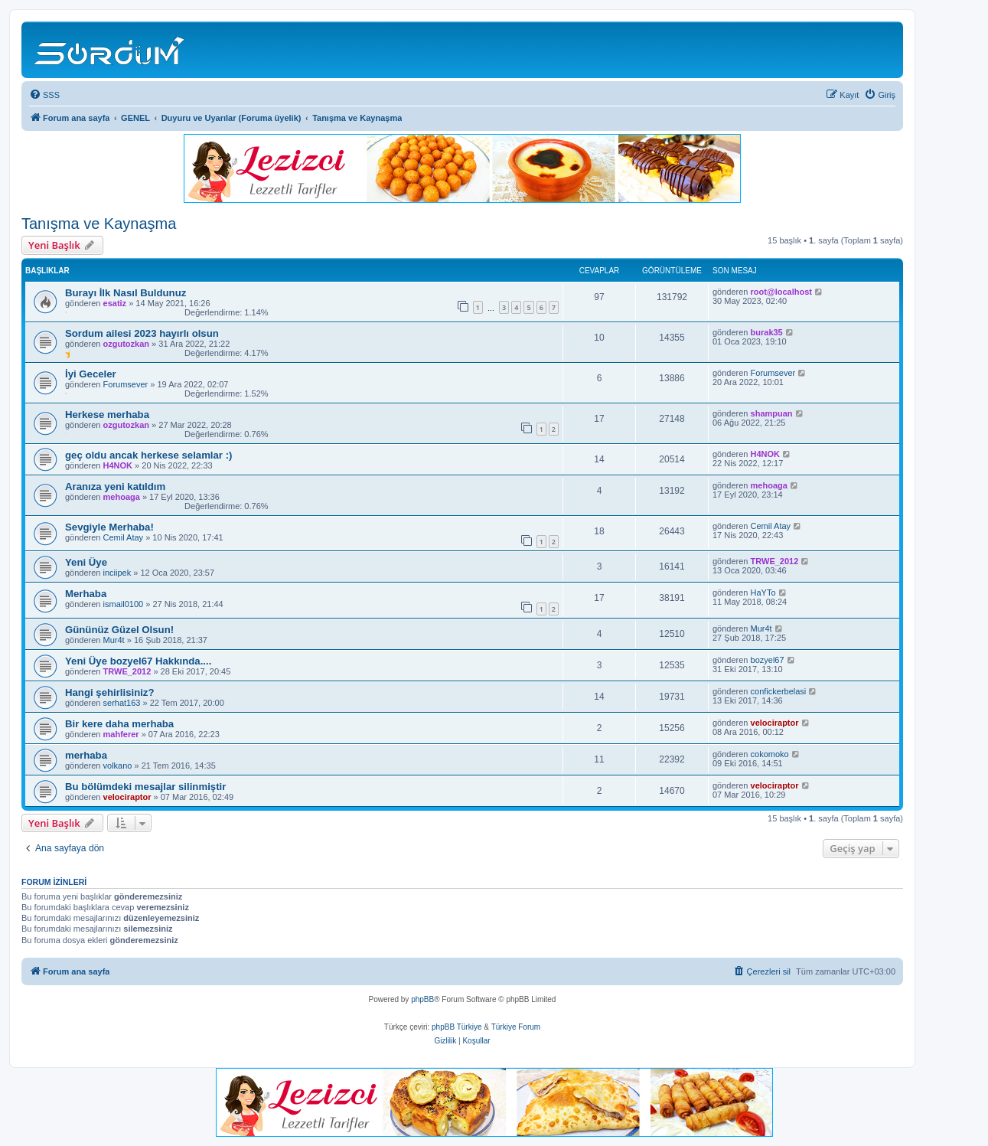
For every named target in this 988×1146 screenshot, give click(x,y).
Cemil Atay (123, 537)
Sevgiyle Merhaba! (109, 527)
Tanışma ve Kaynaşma (98, 223)
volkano (117, 765)
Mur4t (114, 640)
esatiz (115, 303)
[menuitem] (44, 95)
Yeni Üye (86, 562)
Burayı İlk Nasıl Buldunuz (125, 293)
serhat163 (122, 702)
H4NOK (118, 465)
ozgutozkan (126, 343)
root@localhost (781, 291)
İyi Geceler (90, 374)
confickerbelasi (779, 691)
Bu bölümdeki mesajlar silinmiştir (145, 786)
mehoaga (121, 496)
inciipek (117, 572)
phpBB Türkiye (456, 1027)
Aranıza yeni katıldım (115, 486)
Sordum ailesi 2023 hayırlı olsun (142, 333)
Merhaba (85, 593)
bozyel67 (767, 659)
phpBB (422, 999)
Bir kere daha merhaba (119, 724)
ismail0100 (123, 604)
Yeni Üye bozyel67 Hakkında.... (138, 661)
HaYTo (763, 592)
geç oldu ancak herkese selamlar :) (148, 455)
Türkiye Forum (515, 1027)
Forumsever (125, 384)
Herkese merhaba (107, 414)
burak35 (767, 332)
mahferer (121, 734)
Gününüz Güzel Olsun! (119, 629)
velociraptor (775, 722)
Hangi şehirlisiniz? (110, 692)
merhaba (86, 755)
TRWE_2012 (775, 561)
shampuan (772, 413)
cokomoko (770, 754)
